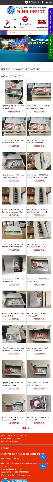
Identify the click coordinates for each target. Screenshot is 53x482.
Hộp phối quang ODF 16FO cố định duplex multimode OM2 (12, 245)
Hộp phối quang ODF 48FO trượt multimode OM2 (13, 280)
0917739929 (14, 442)
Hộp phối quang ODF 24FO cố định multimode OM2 (37, 384)
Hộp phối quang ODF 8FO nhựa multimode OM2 (38, 419)
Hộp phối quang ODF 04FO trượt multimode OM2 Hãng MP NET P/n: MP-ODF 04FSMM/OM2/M (13, 349)
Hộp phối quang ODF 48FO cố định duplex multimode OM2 (12, 211)
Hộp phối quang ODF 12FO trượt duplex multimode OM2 (13, 176)
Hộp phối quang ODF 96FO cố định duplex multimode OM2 (37, 176)
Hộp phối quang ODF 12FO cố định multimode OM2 (12, 419)
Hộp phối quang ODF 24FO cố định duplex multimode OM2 (37, 211)
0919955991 (16, 439)
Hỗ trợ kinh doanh (50, 20)
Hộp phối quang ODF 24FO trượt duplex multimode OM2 (38, 141)
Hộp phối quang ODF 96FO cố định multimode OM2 (37, 349)
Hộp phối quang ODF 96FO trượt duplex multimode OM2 (38, 107)
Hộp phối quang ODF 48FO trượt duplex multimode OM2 (13, 141)
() (34, 2)
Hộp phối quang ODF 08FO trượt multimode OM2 (38, 315)
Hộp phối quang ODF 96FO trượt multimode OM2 (13, 107)
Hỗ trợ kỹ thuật (50, 47)
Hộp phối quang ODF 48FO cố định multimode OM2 (12, 384)
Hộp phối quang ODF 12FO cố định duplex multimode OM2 (37, 245)
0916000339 (21, 436)
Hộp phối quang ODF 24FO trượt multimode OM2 (38, 280)
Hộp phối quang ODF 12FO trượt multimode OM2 (13, 315)
